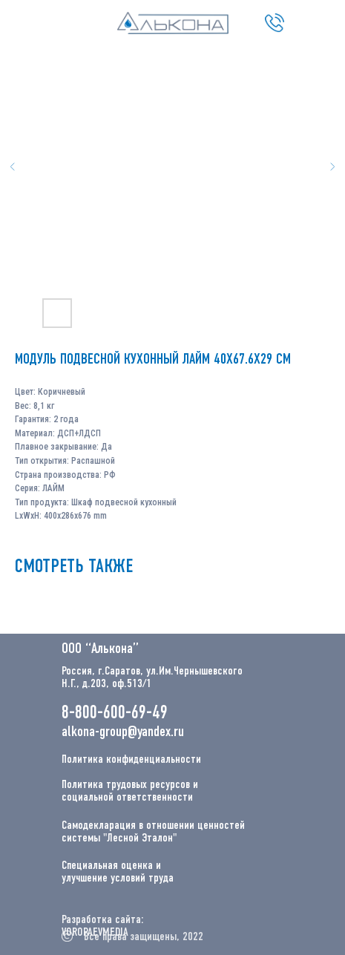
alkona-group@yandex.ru (123, 732)
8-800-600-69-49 (115, 713)
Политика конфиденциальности (131, 760)
